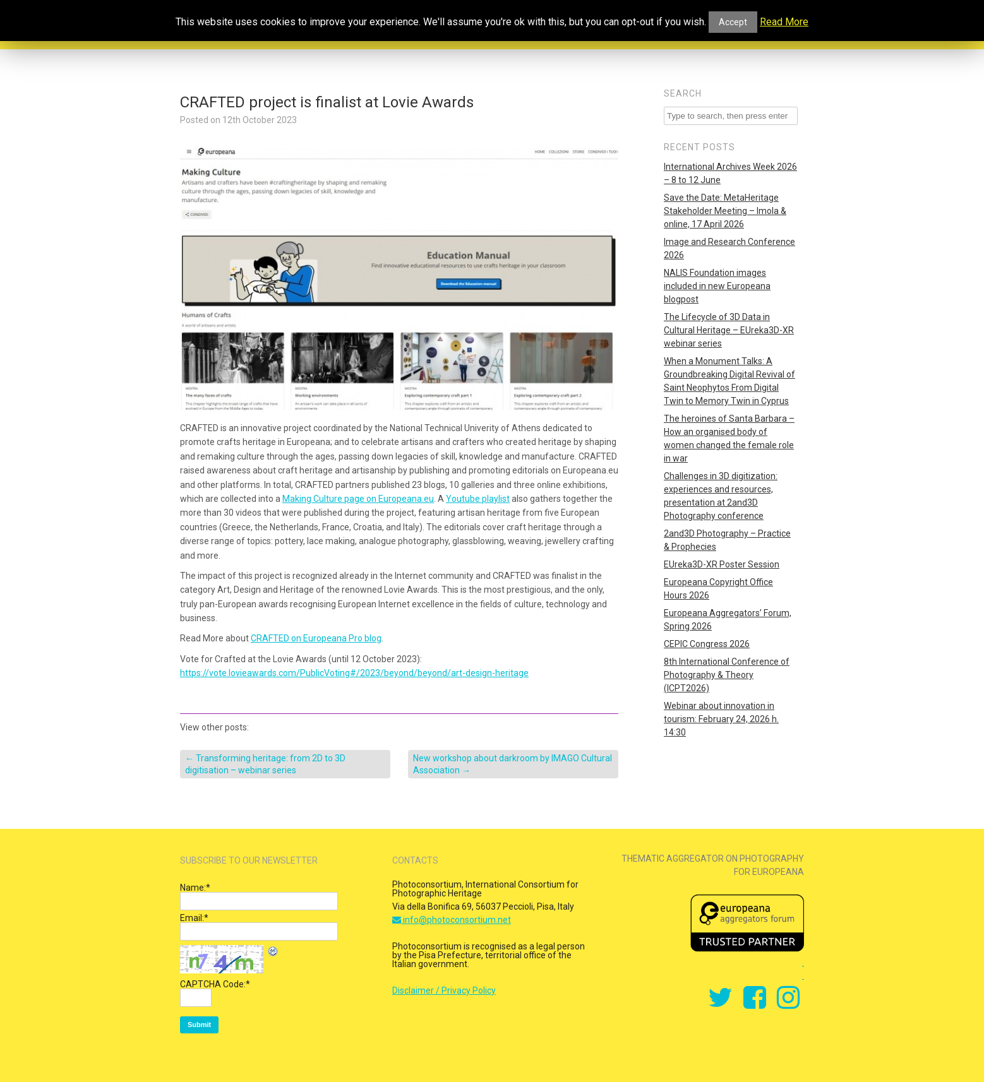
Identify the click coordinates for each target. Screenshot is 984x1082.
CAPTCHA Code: (215, 984)
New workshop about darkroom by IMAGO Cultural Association (512, 764)
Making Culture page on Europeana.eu (358, 499)
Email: (194, 918)
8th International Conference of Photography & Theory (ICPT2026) (726, 675)
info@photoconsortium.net (451, 920)
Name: (195, 888)
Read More (784, 22)
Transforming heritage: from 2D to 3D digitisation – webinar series (265, 764)
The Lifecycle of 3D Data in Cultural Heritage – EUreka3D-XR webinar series (729, 330)
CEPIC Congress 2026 (707, 644)
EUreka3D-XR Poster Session (721, 564)
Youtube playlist (478, 499)
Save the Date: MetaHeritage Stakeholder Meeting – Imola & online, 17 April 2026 (725, 211)
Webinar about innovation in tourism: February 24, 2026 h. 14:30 (721, 719)
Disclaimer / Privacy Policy (444, 990)
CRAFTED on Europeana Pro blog (316, 638)
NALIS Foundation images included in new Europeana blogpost (717, 286)
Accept (733, 22)
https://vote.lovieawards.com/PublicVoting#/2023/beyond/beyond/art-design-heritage (354, 673)
